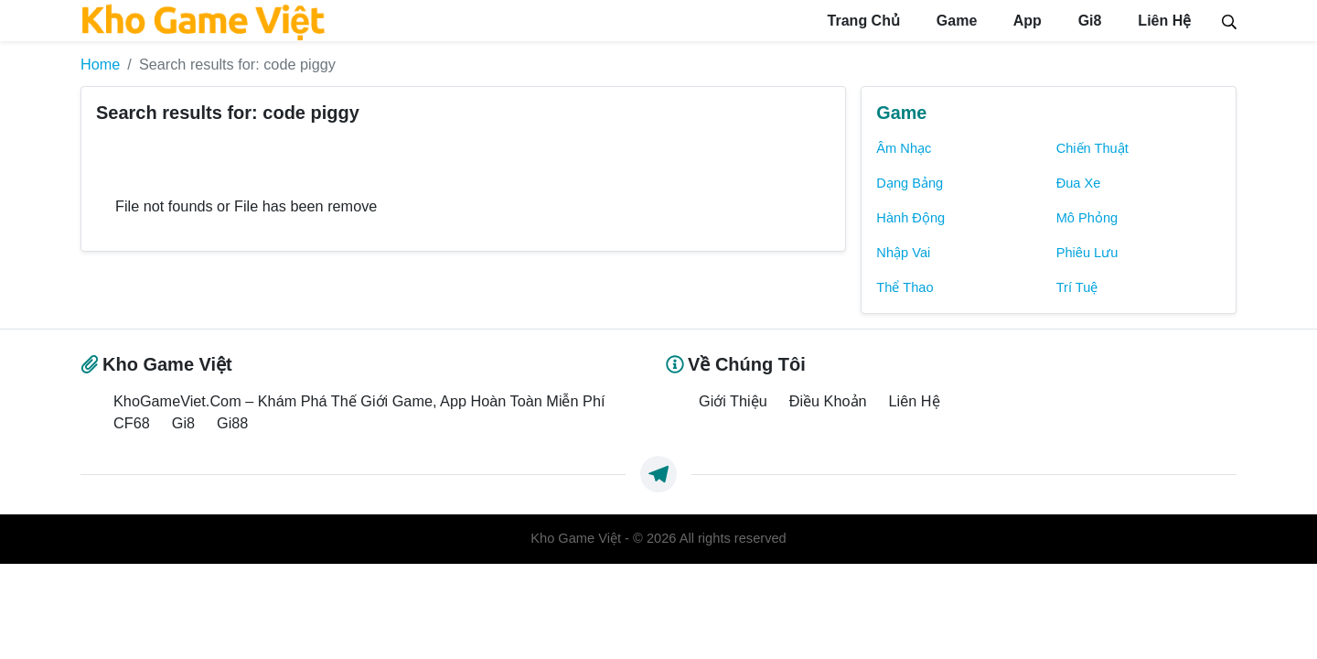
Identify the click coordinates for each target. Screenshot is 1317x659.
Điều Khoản (828, 400)
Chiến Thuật (1092, 147)
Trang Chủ (843, 20)
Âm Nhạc (903, 147)
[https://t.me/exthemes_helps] (658, 474)
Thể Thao (904, 286)
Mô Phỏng (1087, 217)
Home (100, 64)
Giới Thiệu (733, 400)
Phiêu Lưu (1087, 251)
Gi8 (1081, 20)
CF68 (131, 422)
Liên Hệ (1160, 20)
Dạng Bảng (909, 182)
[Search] (1229, 20)
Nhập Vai (903, 251)
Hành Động (910, 217)
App (1015, 20)
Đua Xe (1078, 182)
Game (940, 20)
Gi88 (232, 422)
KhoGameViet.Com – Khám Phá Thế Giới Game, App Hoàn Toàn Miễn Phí (359, 400)
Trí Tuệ (1077, 286)
